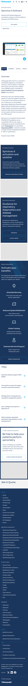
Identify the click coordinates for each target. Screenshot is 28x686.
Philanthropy (6, 502)
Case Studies (6, 625)
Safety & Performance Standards (11, 638)
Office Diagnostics (8, 552)
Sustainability (6, 500)
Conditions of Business (9, 655)
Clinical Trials (6, 565)
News (4, 510)
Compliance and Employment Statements (14, 658)
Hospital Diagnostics (9, 557)
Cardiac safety (7, 575)
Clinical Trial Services (9, 580)
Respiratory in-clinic (8, 570)
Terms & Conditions (8, 651)
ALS (4, 597)
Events (4, 522)
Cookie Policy (6, 648)
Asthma (5, 587)
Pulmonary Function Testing (10, 532)
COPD (4, 590)
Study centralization (8, 572)
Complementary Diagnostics (11, 540)
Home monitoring (8, 577)
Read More (6, 28)
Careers (5, 505)
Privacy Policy (6, 645)
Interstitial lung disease (9, 595)
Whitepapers (6, 620)
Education (5, 607)
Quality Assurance (7, 632)
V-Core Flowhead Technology (11, 547)
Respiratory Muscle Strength (11, 535)
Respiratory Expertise (9, 582)
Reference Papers (8, 615)
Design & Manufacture (8, 635)
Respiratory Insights (8, 515)
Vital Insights (6, 507)
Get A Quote (14, 24)
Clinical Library (7, 612)
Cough (4, 585)
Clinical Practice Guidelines (10, 617)
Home (4, 495)
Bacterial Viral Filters (8, 542)
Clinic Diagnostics (8, 555)
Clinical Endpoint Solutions (10, 567)
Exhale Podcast (7, 517)
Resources (6, 605)
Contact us (4, 666)
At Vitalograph (7, 520)
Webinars (5, 622)
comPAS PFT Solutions (9, 545)
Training (5, 610)
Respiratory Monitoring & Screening (13, 537)
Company (5, 497)
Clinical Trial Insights (9, 512)
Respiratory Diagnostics (9, 530)
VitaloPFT (5, 550)
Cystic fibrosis (7, 592)
